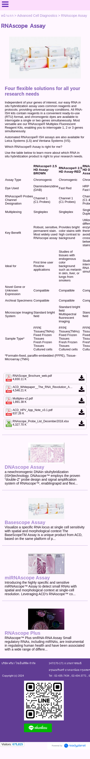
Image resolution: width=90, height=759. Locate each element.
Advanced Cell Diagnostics (37, 15)
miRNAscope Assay (27, 577)
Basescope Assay (25, 522)
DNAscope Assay (24, 467)
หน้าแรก (7, 15)
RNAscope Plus (22, 633)
